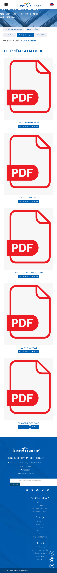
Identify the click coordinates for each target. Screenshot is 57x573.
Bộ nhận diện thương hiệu (14, 29)
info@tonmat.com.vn (21, 473)
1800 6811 (21, 470)
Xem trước (23, 126)
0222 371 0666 (20, 466)
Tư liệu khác (41, 35)
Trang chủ (7, 41)
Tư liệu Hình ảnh (32, 29)
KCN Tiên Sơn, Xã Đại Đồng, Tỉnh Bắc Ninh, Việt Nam (21, 463)
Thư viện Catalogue (25, 35)
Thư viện (16, 41)
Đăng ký (20, 484)
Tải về (35, 126)
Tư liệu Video (10, 35)
